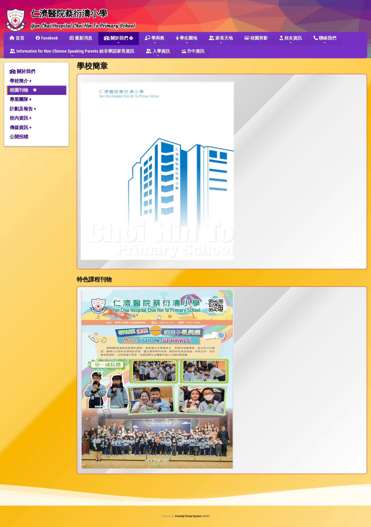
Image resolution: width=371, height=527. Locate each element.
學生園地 (186, 40)
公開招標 (19, 137)
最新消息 (80, 38)
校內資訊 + (21, 118)
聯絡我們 (324, 40)
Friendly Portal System (188, 516)
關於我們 (116, 40)
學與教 (154, 40)
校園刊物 (19, 90)
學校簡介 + (21, 81)
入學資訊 (158, 53)
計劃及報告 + (23, 109)
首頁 (16, 38)
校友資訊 (290, 40)
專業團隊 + (21, 99)
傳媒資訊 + (21, 127)
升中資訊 (193, 51)
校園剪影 (256, 38)
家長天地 (221, 40)
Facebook (47, 38)
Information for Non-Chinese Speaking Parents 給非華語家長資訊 (72, 53)
